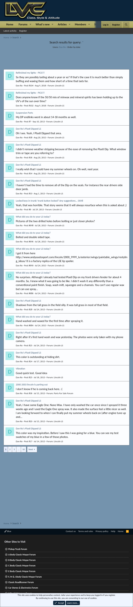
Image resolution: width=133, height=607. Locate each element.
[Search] (126, 25)
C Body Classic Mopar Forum (22, 565)
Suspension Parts (24, 112)
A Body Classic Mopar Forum (22, 554)
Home (9, 24)
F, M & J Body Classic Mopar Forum (25, 576)
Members (80, 24)
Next (31, 449)
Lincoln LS (59, 85)
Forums (23, 24)
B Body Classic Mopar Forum (22, 560)
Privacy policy (102, 531)
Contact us (71, 531)
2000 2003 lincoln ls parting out (32, 384)
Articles (62, 24)
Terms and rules (85, 531)
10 (23, 449)
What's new (43, 24)
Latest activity (10, 30)
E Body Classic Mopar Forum (21, 571)
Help (113, 531)
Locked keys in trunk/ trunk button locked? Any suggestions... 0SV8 (49, 200)
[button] (30, 24)
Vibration (20, 368)
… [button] (18, 449)
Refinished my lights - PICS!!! (30, 72)
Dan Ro (62, 47)
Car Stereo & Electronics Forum (23, 587)
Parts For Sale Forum (63, 393)
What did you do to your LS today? (33, 216)
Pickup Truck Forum (17, 549)
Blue (7, 531)
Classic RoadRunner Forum (21, 582)
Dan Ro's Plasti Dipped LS (28, 128)
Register (23, 30)
